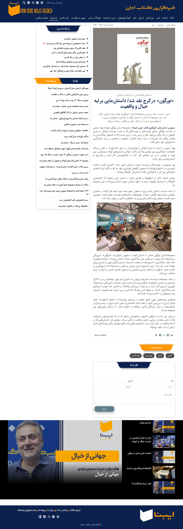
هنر (158, 18)
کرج (160, 356)
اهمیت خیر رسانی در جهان (139, 453)
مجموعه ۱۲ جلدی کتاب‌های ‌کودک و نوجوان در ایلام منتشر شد (63, 160)
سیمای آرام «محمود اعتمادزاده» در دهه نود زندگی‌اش (64, 66)
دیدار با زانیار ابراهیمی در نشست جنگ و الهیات (140, 439)
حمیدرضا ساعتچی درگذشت (74, 39)
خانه (172, 18)
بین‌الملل (150, 18)
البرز (153, 25)
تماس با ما (62, 510)
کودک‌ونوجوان (124, 18)
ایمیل (130, 381)
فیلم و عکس (42, 18)
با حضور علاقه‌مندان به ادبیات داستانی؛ (134, 95)
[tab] (75, 81)
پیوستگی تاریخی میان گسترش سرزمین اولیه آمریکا (68, 88)
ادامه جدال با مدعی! (80, 172)
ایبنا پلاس (64, 18)
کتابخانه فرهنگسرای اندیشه (139, 468)
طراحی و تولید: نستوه (91, 524)
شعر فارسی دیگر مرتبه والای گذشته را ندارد (68, 52)
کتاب (170, 356)
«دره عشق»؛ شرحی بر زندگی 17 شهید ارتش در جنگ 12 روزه (64, 154)
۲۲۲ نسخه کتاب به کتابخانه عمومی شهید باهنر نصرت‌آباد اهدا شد (64, 192)
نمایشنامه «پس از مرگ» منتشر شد (74, 142)
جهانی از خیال (107, 474)
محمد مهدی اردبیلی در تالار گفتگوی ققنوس (70, 112)
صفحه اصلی (171, 25)
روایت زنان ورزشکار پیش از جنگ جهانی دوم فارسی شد (66, 178)
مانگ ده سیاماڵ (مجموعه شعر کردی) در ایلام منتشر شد (66, 184)
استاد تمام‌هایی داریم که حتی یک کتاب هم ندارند (65, 43)
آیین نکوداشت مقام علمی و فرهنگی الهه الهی (67, 71)
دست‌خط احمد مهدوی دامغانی (76, 124)
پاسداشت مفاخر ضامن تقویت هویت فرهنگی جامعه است (66, 148)
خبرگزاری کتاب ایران (147, 128)
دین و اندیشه (109, 18)
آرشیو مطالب (74, 510)
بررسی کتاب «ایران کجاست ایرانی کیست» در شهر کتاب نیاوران (64, 166)
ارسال (104, 409)
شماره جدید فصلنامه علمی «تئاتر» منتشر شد (70, 106)
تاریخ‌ (141, 18)
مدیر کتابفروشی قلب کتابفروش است (73, 200)
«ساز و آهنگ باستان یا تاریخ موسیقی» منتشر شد (69, 118)
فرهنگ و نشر (94, 18)
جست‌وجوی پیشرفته (26, 510)
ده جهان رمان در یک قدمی (74, 57)
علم (134, 18)
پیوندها (41, 510)
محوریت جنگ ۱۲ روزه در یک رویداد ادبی (72, 100)
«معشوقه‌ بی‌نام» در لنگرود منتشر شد (73, 206)
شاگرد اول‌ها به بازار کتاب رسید (76, 136)
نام (172, 381)
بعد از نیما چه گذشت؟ (141, 484)
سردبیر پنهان (145, 423)
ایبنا (150, 8)
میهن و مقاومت (78, 18)
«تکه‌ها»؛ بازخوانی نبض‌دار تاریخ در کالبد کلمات (69, 130)
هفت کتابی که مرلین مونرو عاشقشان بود (69, 48)
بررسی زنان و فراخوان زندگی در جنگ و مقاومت (69, 94)
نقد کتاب (136, 356)
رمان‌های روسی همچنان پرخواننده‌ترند (70, 61)
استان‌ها (53, 18)
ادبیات (165, 18)
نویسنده (148, 356)
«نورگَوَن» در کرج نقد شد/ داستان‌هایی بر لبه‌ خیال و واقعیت (134, 103)
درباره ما (51, 510)
